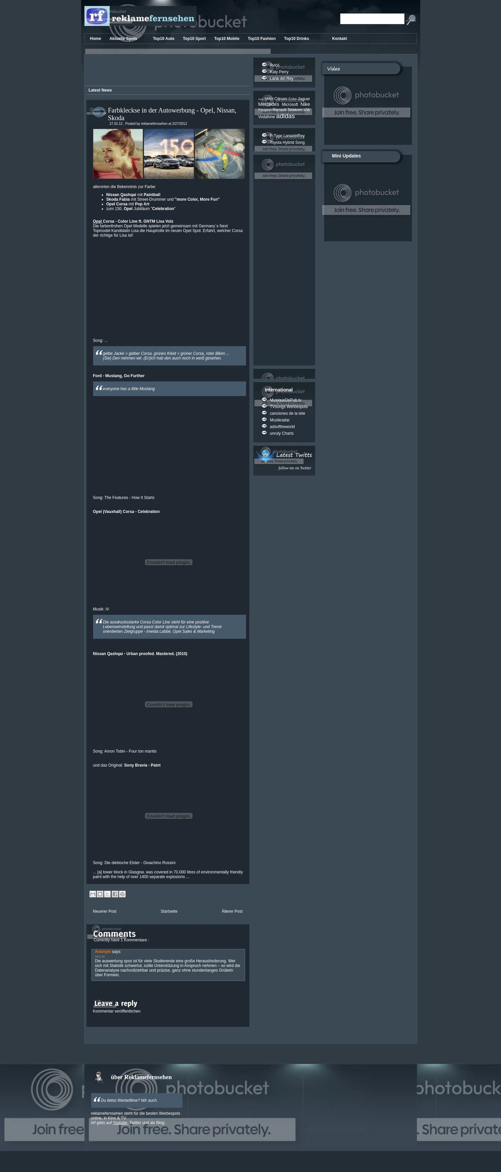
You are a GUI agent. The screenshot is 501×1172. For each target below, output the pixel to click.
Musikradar (280, 420)
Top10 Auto (164, 38)
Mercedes (270, 104)
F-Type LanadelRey (287, 135)
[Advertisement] (166, 71)
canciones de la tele (287, 413)
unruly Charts (282, 433)
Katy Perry (279, 72)
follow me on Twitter (295, 468)
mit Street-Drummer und (163, 199)
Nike (305, 104)
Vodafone (267, 117)
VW (307, 110)
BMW (270, 99)
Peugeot (265, 110)
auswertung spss (117, 961)
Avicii (274, 65)
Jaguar (304, 99)
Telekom (296, 110)
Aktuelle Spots (123, 38)
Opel (98, 221)
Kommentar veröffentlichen (117, 1011)
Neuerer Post (105, 911)
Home (96, 38)
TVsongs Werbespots (289, 406)
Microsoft (291, 104)
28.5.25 (100, 956)
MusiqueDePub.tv (286, 400)
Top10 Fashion (262, 38)
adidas (285, 116)
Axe (261, 99)
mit (133, 194)
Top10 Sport (195, 38)
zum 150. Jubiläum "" (141, 208)
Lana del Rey (282, 78)
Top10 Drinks (297, 38)
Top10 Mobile (227, 38)
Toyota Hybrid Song (287, 142)
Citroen (281, 99)
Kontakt (339, 38)
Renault (280, 110)
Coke (293, 99)
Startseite (169, 911)
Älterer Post (232, 911)
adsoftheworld (282, 426)
